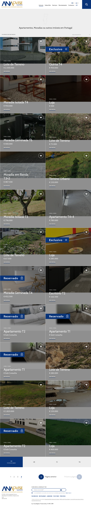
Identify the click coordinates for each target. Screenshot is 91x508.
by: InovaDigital (36, 503)
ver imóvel (7, 71)
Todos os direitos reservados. (38, 499)
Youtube (56, 496)
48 (34, 462)
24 (11, 462)
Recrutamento (63, 5)
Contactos (71, 5)
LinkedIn (49, 496)
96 (80, 462)
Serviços (54, 5)
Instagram (42, 496)
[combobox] (81, 34)
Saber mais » (68, 493)
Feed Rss (62, 496)
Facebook (35, 496)
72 (57, 462)
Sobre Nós (48, 5)
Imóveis (41, 5)
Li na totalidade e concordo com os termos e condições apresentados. (49, 493)
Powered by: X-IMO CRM (46, 503)
